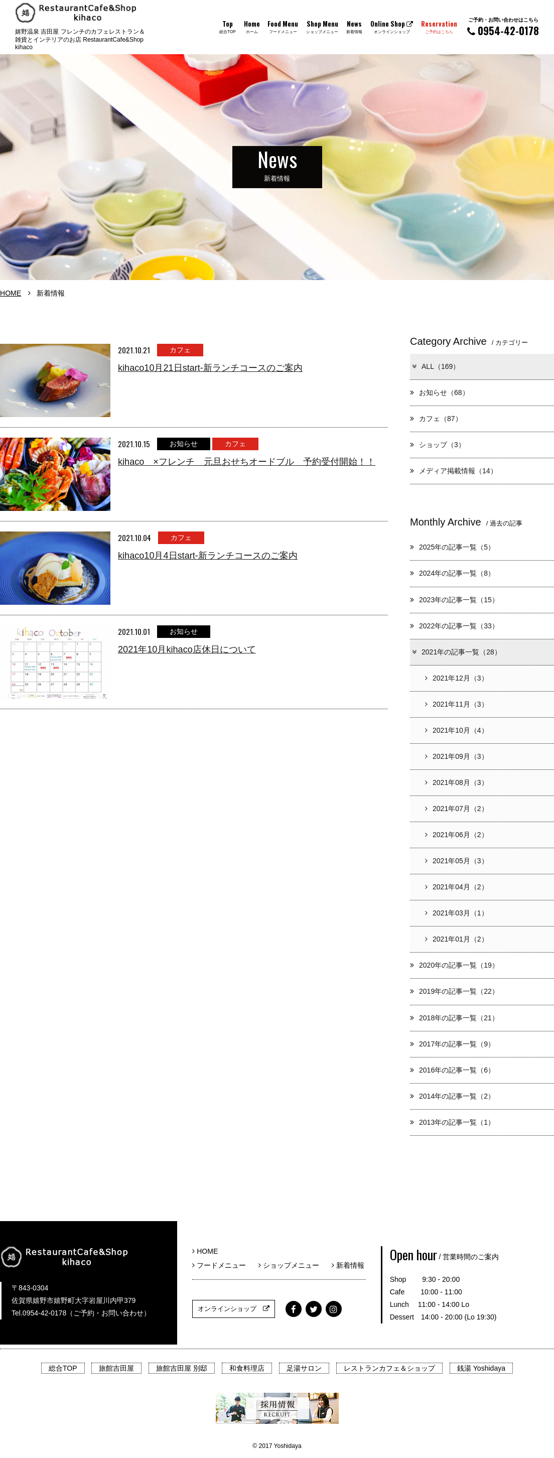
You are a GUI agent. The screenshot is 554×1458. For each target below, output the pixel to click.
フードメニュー (222, 1265)
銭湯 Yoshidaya (481, 1368)
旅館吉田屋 (116, 1368)
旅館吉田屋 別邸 (181, 1368)
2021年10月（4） (456, 730)
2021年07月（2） (456, 809)
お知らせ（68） (439, 392)
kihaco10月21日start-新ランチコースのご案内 (210, 368)
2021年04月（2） (456, 887)
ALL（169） (435, 366)
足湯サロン (304, 1368)
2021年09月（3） (456, 756)
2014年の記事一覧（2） (452, 1096)
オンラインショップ (233, 1308)
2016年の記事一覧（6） (452, 1070)
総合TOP (63, 1368)
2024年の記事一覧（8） (452, 573)
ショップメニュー (292, 1265)
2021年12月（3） (456, 678)
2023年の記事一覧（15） (454, 600)
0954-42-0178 (503, 27)
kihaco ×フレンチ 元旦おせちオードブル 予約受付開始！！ (246, 462)
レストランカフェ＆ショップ (389, 1368)
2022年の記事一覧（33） (454, 626)
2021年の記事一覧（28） (456, 652)
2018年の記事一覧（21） (454, 1018)
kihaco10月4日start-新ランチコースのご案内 (208, 556)
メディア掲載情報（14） (453, 471)
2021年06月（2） (456, 835)
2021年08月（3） (456, 782)
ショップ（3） (437, 445)
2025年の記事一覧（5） (452, 547)
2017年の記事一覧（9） (452, 1044)
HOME (10, 293)
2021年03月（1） (456, 913)
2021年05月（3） (456, 861)
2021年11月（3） (456, 704)
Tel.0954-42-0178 (39, 1313)
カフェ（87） (436, 419)
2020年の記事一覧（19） (454, 965)
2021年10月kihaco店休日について (187, 649)
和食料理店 (246, 1368)
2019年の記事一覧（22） (454, 991)
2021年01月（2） (456, 939)
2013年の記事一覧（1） (452, 1122)
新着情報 (348, 1265)
